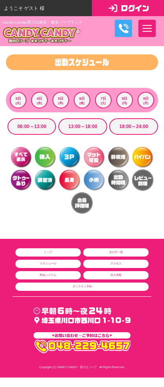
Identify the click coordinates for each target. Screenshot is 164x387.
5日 (60, 101)
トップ (48, 252)
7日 (103, 101)
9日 (145, 101)
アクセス (115, 263)
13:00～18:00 (82, 126)
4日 (39, 101)
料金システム (48, 275)
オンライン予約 (82, 286)
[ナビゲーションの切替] (147, 28)
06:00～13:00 (31, 126)
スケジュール (48, 263)
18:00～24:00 (133, 126)
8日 (124, 101)
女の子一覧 (116, 252)
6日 (82, 101)
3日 (18, 101)
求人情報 (115, 275)
